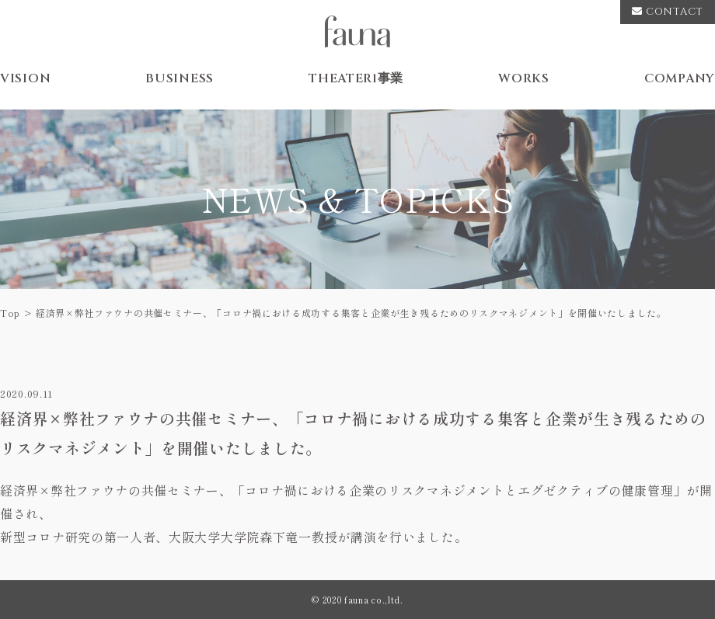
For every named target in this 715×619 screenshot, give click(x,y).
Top (10, 312)
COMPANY (679, 78)
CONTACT (667, 12)
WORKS (523, 78)
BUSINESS (179, 78)
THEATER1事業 (356, 78)
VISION (25, 78)
